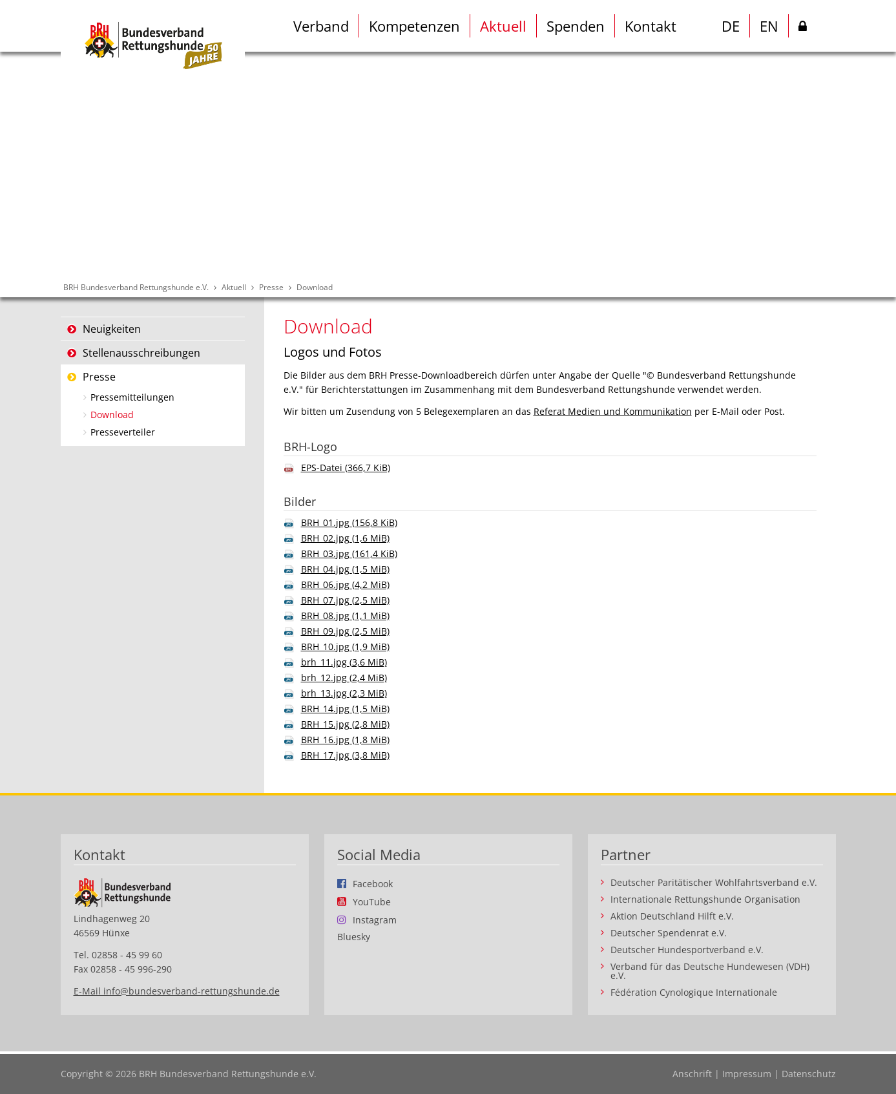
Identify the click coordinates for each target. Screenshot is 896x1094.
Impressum (746, 1074)
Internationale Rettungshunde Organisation (705, 899)
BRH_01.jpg (349, 522)
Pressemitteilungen (132, 397)
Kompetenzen (414, 26)
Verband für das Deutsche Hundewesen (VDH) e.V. (709, 971)
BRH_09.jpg (345, 631)
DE (731, 26)
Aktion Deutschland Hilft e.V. (672, 916)
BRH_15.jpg (345, 724)
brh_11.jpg (344, 662)
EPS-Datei (345, 467)
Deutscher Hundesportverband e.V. (687, 949)
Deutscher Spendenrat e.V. (668, 933)
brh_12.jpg (344, 677)
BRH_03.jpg (349, 553)
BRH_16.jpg (345, 739)
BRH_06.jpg (345, 584)
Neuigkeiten (112, 329)
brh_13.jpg (344, 693)
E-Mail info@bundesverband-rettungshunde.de (177, 991)
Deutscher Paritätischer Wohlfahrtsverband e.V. (713, 882)
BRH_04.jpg (345, 569)
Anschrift (692, 1074)
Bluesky (353, 936)
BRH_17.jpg (345, 755)
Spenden (576, 26)
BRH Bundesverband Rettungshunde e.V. (136, 287)
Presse (271, 287)
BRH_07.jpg (345, 600)
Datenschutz (809, 1074)
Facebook (373, 883)
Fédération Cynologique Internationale (693, 992)
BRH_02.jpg (345, 538)
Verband (321, 26)
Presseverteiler (122, 432)
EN (769, 26)
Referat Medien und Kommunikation (613, 411)
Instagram (375, 919)
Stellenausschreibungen (141, 353)
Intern (803, 28)
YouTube (372, 901)
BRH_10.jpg (345, 646)
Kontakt (650, 26)
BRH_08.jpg (345, 615)
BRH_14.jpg (345, 708)
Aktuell (503, 26)
